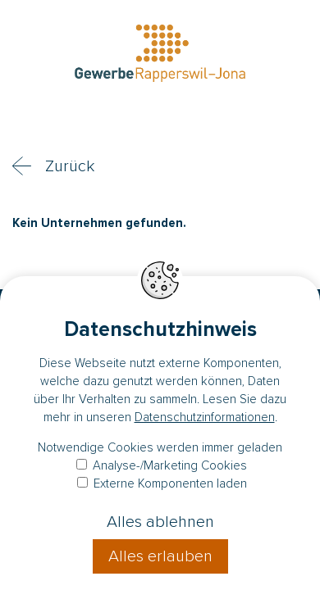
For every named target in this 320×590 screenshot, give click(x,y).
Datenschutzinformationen (205, 417)
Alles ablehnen (160, 522)
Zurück (69, 166)
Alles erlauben (160, 556)
